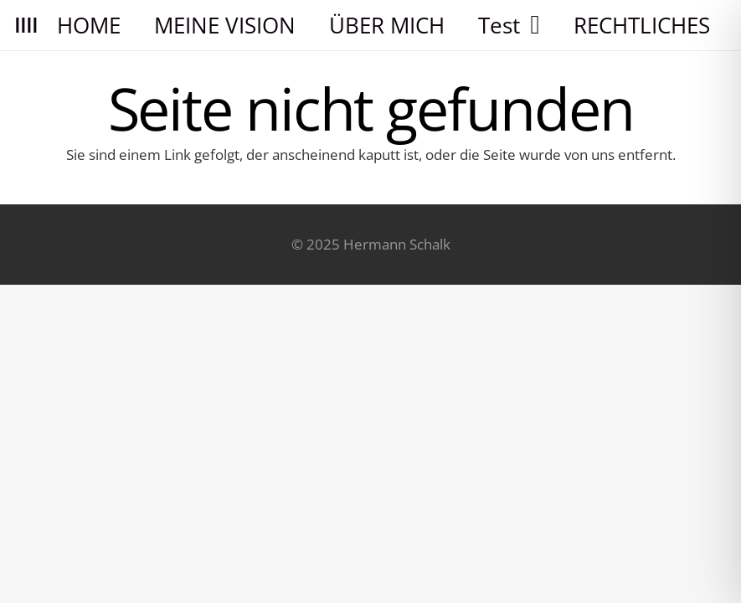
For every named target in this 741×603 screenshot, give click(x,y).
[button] (530, 25)
